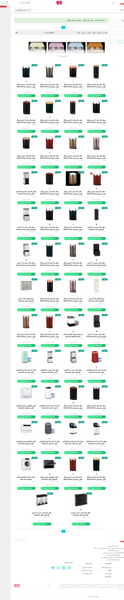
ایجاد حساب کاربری (75, 567)
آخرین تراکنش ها (75, 573)
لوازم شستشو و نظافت (61, 20)
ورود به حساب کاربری (75, 570)
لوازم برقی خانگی (75, 20)
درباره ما (117, 570)
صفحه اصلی (116, 567)
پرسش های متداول (94, 567)
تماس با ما (116, 573)
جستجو (109, 42)
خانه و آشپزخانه (87, 20)
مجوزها (97, 570)
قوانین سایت (96, 573)
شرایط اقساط (96, 576)
